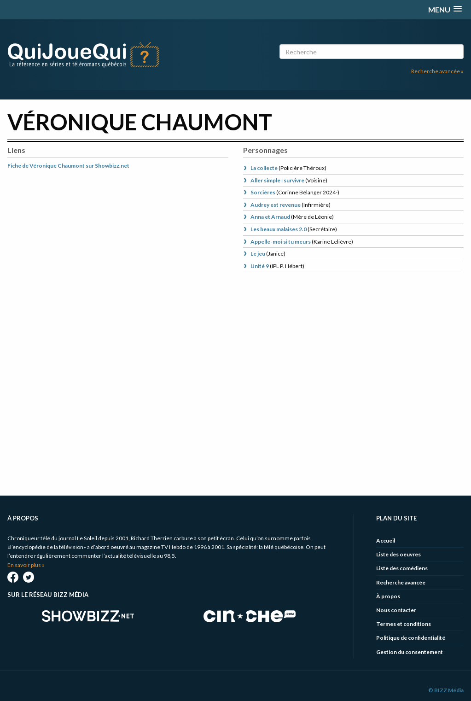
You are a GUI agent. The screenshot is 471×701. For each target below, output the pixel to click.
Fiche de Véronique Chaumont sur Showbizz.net (68, 165)
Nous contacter (396, 610)
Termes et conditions (403, 623)
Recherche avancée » (437, 71)
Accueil (385, 540)
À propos (388, 596)
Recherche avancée (400, 582)
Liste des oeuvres (398, 554)
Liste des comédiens (402, 568)
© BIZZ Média (446, 690)
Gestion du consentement (409, 651)
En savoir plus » (26, 564)
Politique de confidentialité (410, 637)
